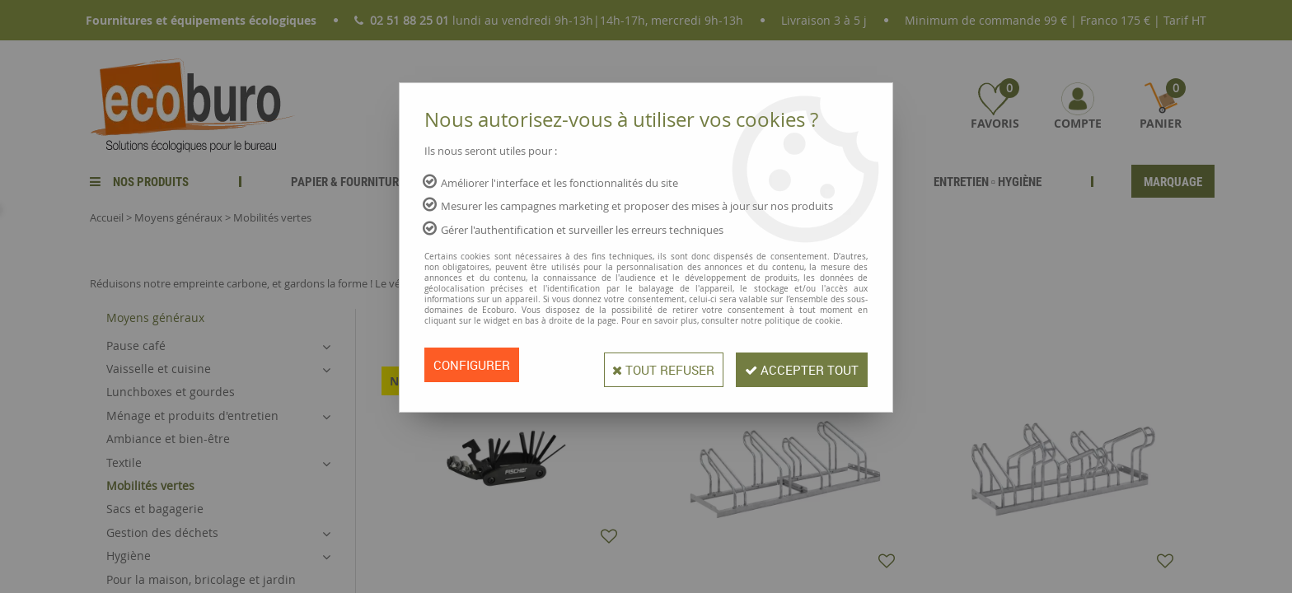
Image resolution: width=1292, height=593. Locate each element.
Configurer (474, 365)
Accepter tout (795, 365)
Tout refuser (645, 365)
